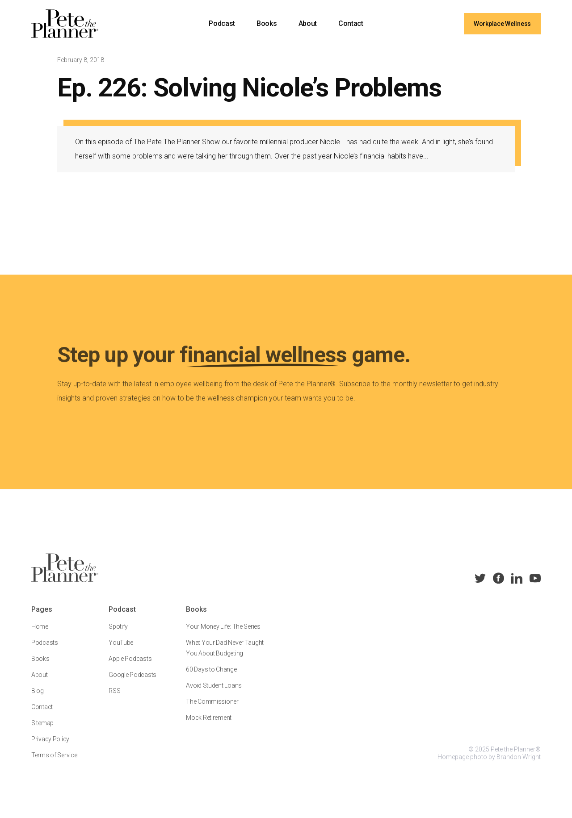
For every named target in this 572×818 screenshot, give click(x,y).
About (308, 23)
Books (267, 23)
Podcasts (44, 649)
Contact (350, 23)
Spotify (118, 633)
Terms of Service (54, 761)
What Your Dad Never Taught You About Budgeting (225, 655)
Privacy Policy (50, 745)
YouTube (121, 649)
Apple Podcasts (130, 665)
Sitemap (42, 729)
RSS (114, 697)
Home (39, 633)
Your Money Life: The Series (223, 633)
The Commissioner (212, 708)
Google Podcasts (132, 681)
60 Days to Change (211, 676)
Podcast (222, 23)
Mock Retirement (208, 724)
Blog (37, 697)
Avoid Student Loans (214, 692)
